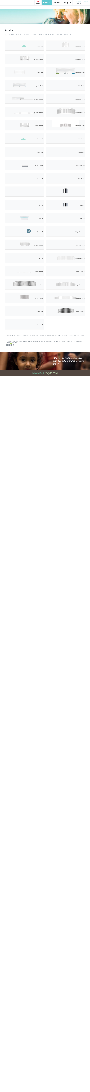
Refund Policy (9, 1059)
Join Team (56, 3)
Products (46, 3)
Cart (67, 3)
